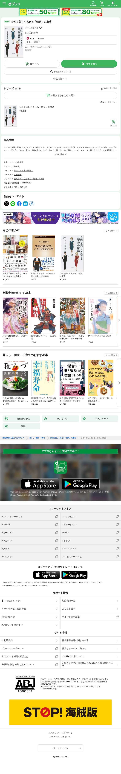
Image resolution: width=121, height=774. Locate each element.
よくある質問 (68, 608)
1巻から (103, 102)
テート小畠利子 (31, 28)
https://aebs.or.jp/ (50, 689)
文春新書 (18, 175)
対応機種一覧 (68, 600)
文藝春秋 (16, 166)
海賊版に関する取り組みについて (18, 664)
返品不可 (28, 50)
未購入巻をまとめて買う (63, 95)
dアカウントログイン (12, 624)
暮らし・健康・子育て (23, 170)
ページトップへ (60, 748)
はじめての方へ (11, 600)
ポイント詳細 (32, 42)
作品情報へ (58, 78)
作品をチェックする (62, 72)
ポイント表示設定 (71, 616)
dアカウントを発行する (60, 732)
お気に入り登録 (110, 88)
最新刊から (112, 102)
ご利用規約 (7, 640)
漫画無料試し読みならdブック (13, 438)
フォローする (40, 27)
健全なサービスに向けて (74, 648)
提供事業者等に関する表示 (75, 640)
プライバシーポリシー (13, 648)
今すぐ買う (91, 64)
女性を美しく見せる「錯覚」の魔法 (36, 107)
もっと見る (110, 230)
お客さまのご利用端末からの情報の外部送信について (87, 664)
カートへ (34, 64)
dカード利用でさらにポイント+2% (37, 47)
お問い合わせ (8, 616)
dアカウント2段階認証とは (15, 656)
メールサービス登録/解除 (14, 608)
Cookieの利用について (73, 656)
